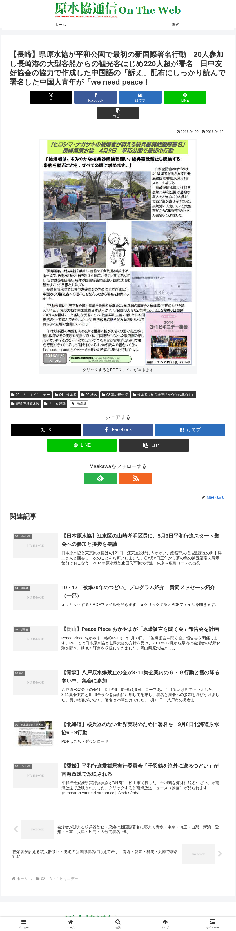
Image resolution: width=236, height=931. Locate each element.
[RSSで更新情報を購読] (124, 462)
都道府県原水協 (25, 388)
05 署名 (89, 379)
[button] (190, 97)
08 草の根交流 (115, 379)
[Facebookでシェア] (81, 97)
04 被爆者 (65, 379)
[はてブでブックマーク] (118, 97)
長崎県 (79, 388)
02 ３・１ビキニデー (30, 379)
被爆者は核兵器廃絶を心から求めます (164, 379)
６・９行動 (55, 388)
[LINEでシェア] (154, 97)
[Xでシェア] (45, 97)
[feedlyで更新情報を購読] (111, 462)
